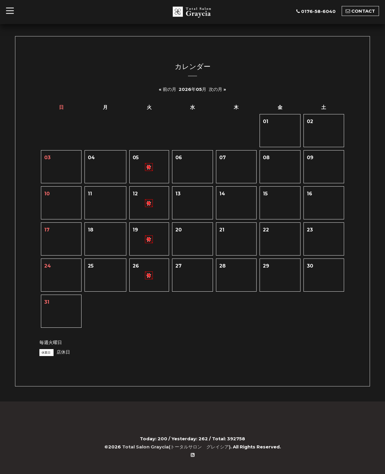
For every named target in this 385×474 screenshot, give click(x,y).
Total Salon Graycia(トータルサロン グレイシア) (176, 447)
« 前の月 (167, 89)
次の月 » (217, 89)
